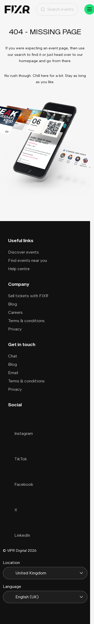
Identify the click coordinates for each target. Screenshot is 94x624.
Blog (12, 304)
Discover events (23, 252)
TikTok (17, 458)
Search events (57, 9)
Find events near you (27, 260)
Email (13, 372)
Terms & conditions (26, 320)
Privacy (15, 329)
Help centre (19, 268)
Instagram (20, 433)
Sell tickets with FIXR (28, 295)
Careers (15, 312)
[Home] (17, 9)
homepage (28, 61)
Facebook (20, 484)
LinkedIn (19, 535)
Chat (12, 356)
